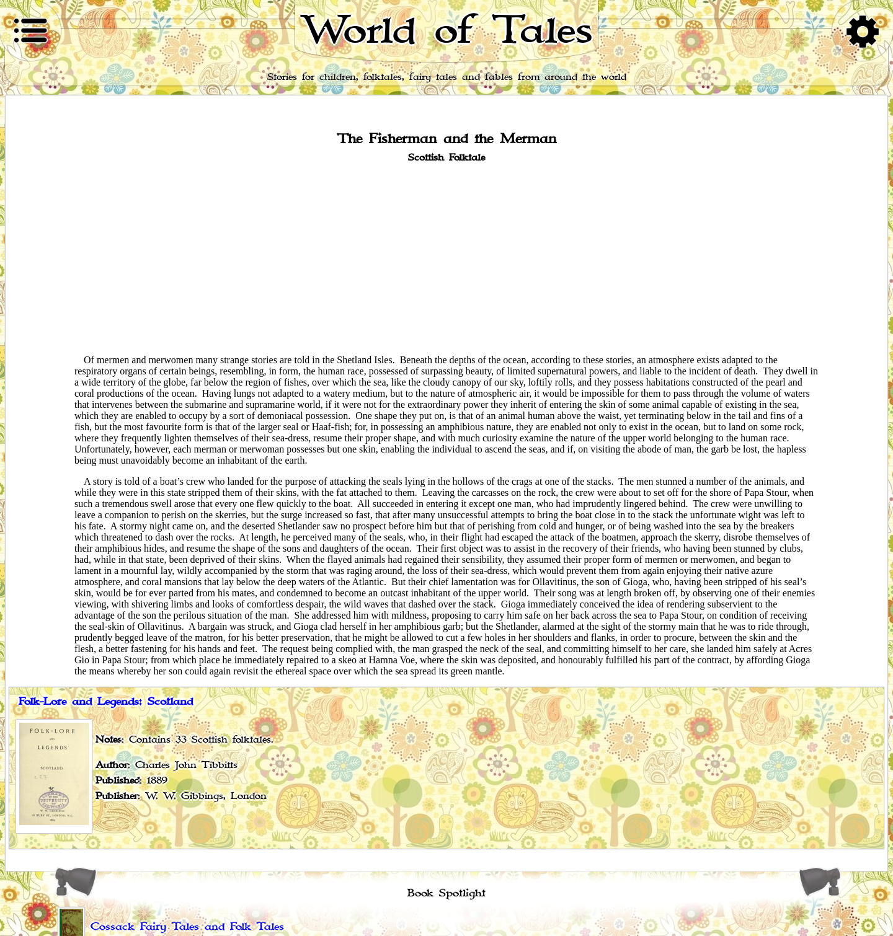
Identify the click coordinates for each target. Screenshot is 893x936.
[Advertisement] (446, 258)
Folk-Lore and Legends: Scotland (106, 702)
